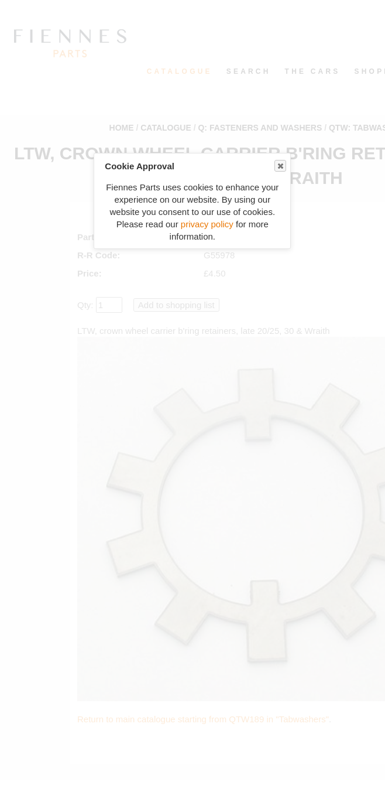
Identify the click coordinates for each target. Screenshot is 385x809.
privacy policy (207, 224)
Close (279, 166)
